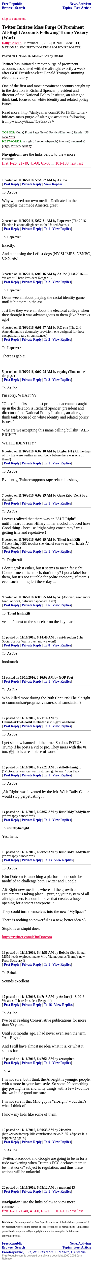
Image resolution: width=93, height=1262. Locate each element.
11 (3, 677)
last (80, 163)
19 (3, 1130)
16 (3, 952)
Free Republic (12, 4)
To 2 (47, 282)
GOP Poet (66, 677)
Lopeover (64, 221)
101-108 (61, 163)
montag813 (67, 1187)
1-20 (13, 163)
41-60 (34, 163)
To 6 (47, 605)
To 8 (47, 645)
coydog (62, 372)
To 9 (47, 1142)
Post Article (82, 8)
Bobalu (64, 952)
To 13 (48, 860)
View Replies (53, 184)
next (72, 163)
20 (3, 1187)
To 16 (48, 1005)
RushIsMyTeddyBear (74, 812)
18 (3, 1059)
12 (3, 718)
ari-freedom (67, 637)
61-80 (45, 163)
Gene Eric (64, 495)
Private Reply (32, 184)
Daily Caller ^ (12, 43)
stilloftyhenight (70, 767)
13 (3, 767)
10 (3, 637)
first (5, 163)
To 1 (47, 229)
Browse (7, 8)
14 (3, 812)
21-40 (23, 163)
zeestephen (67, 1059)
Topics (67, 8)
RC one (62, 327)
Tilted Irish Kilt (68, 539)
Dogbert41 (64, 451)
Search (20, 8)
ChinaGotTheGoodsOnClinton (24, 722)
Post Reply (11, 184)
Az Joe (62, 180)
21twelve (65, 1130)
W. (59, 597)
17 (3, 997)
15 (3, 852)
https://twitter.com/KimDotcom (27, 937)
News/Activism (80, 4)
